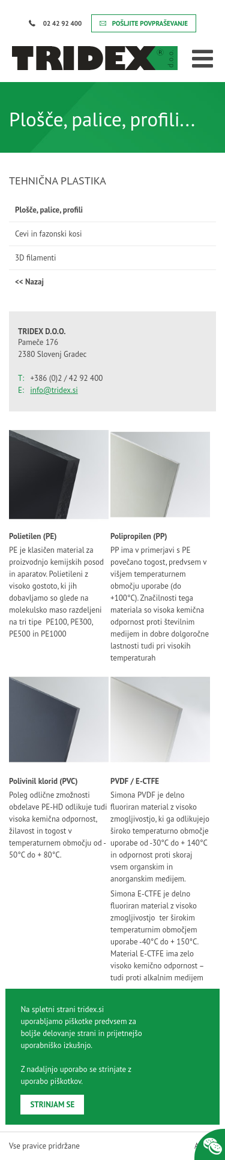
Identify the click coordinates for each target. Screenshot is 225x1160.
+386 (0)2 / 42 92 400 (67, 378)
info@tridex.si (53, 390)
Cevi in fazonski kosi (48, 234)
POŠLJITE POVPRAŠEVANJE (144, 23)
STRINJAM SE (52, 1105)
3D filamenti (35, 258)
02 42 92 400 (55, 23)
